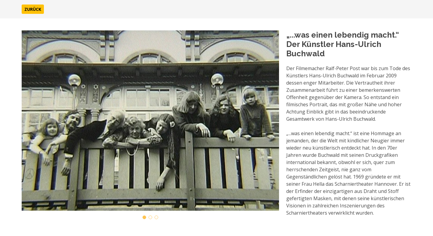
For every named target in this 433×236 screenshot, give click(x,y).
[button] (33, 9)
